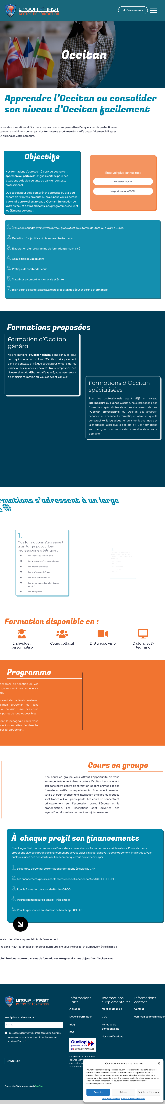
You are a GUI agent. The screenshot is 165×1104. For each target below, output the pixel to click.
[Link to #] (153, 10)
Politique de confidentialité (133, 1098)
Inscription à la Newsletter (20, 1017)
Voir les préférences (149, 1092)
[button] (158, 1063)
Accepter (98, 1092)
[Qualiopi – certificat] (82, 1038)
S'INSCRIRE (14, 1061)
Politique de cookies (111, 1098)
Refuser (123, 1092)
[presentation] (28, 1049)
